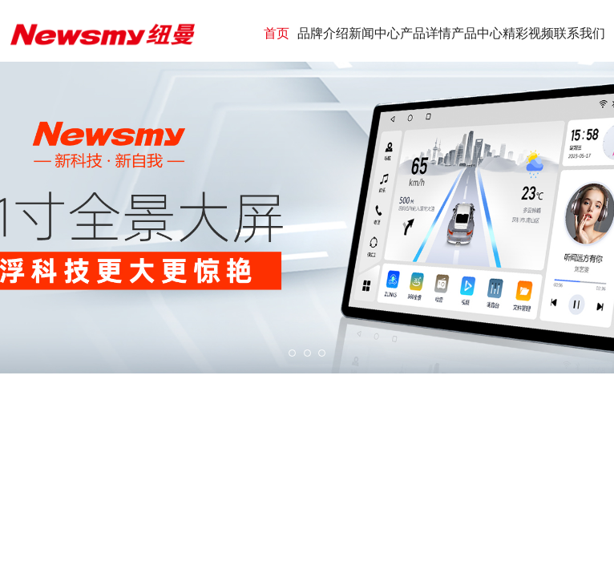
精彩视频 (528, 33)
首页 (276, 33)
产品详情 (425, 33)
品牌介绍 (323, 33)
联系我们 (579, 33)
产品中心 (477, 33)
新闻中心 (374, 33)
